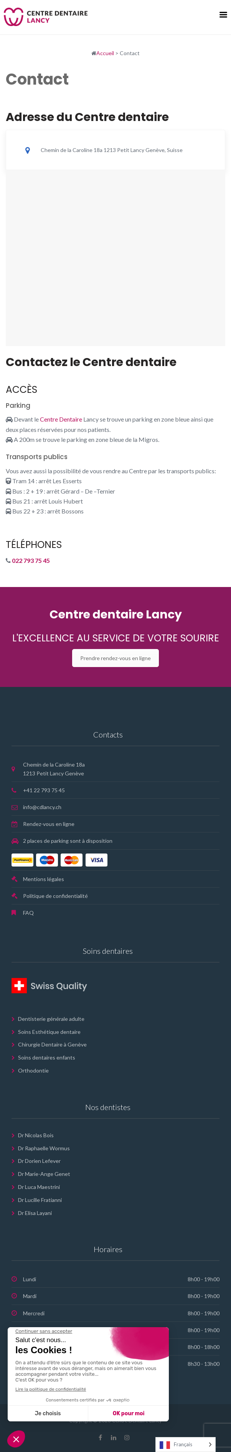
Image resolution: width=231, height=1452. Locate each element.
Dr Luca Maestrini (39, 1187)
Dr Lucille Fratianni (40, 1200)
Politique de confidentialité (55, 896)
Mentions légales (43, 879)
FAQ (28, 912)
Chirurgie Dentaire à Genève (52, 1044)
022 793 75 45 (31, 560)
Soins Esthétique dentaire (49, 1031)
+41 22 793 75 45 (44, 790)
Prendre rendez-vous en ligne (115, 658)
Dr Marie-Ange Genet (44, 1174)
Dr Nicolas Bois (36, 1135)
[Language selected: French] (185, 1444)
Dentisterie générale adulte (51, 1018)
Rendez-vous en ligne (48, 824)
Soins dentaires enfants (46, 1057)
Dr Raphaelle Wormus (44, 1148)
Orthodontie (33, 1070)
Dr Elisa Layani (35, 1213)
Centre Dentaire (61, 419)
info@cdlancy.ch (42, 807)
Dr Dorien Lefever (39, 1161)
